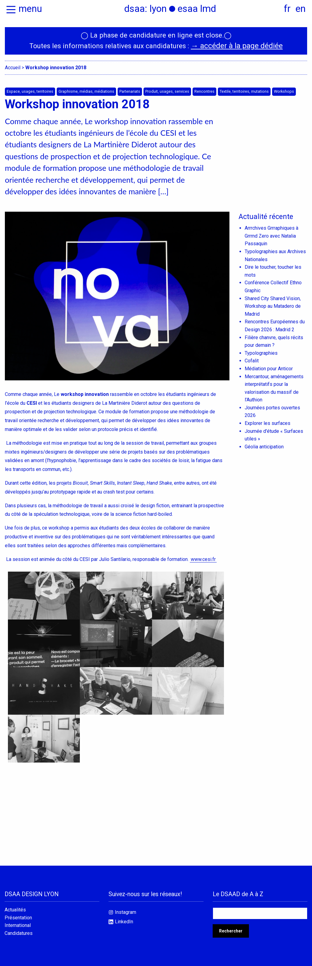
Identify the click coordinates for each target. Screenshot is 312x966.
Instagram (125, 909)
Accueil (12, 64)
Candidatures (19, 930)
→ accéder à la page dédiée (236, 43)
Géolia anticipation (264, 444)
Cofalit (252, 358)
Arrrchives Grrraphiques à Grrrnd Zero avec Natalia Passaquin (271, 232)
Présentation (18, 914)
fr (287, 8)
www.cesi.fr (203, 555)
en (301, 8)
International (18, 922)
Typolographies (261, 350)
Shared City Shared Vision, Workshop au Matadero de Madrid (273, 303)
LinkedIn (124, 918)
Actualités (15, 906)
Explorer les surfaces (267, 420)
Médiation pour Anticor (269, 365)
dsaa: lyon (145, 8)
